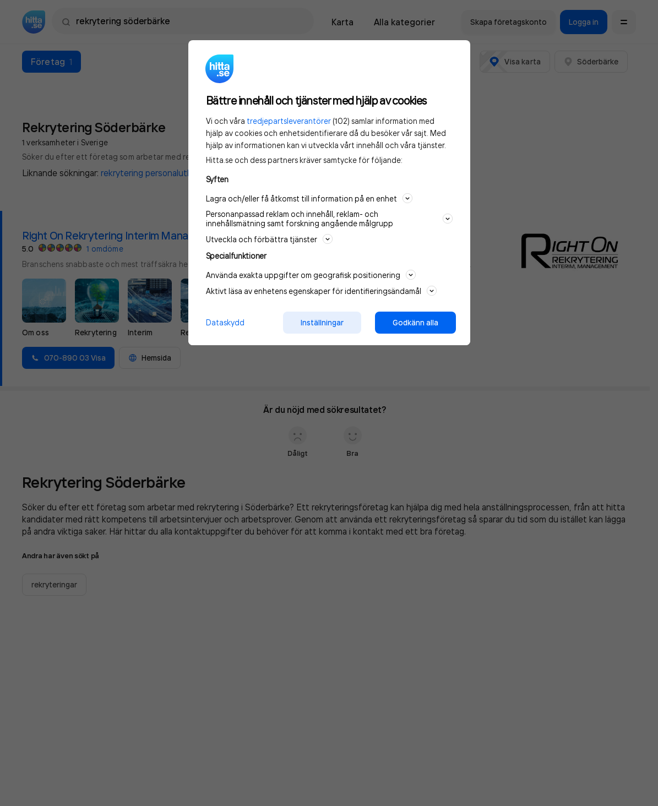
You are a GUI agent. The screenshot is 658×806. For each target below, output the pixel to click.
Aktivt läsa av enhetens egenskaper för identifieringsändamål (321, 291)
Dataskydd (225, 322)
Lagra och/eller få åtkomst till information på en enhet (309, 198)
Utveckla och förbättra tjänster (269, 239)
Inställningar (322, 323)
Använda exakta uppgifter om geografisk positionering (311, 275)
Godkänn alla (415, 323)
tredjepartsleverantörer (289, 121)
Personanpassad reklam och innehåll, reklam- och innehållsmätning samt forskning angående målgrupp (329, 218)
